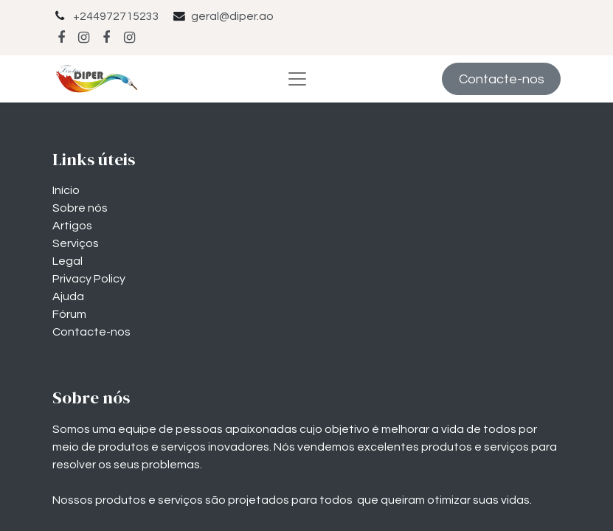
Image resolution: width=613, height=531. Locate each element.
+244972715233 (116, 16)
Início (66, 190)
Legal (67, 261)
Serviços (75, 243)
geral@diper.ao (232, 16)
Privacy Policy (88, 279)
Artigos (72, 226)
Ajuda (68, 296)
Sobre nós (80, 208)
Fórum (69, 314)
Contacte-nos (501, 79)
